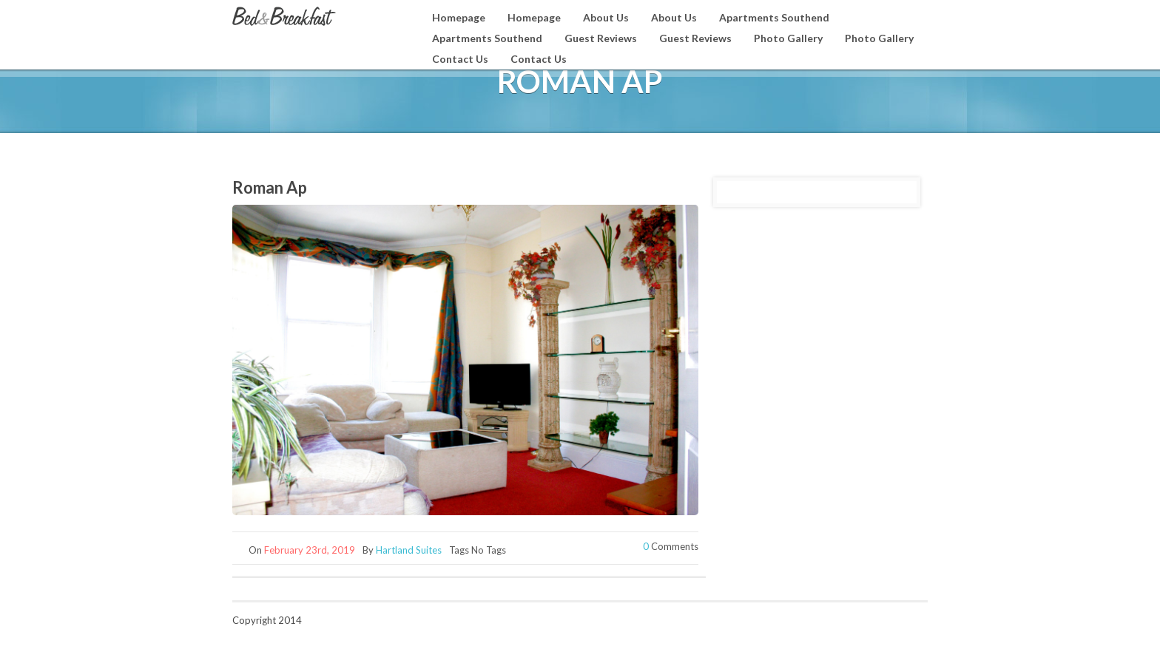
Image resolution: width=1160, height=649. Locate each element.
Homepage (458, 17)
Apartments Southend (774, 17)
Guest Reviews (600, 38)
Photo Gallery (788, 38)
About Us (606, 17)
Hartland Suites (409, 550)
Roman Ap (269, 187)
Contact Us (460, 58)
